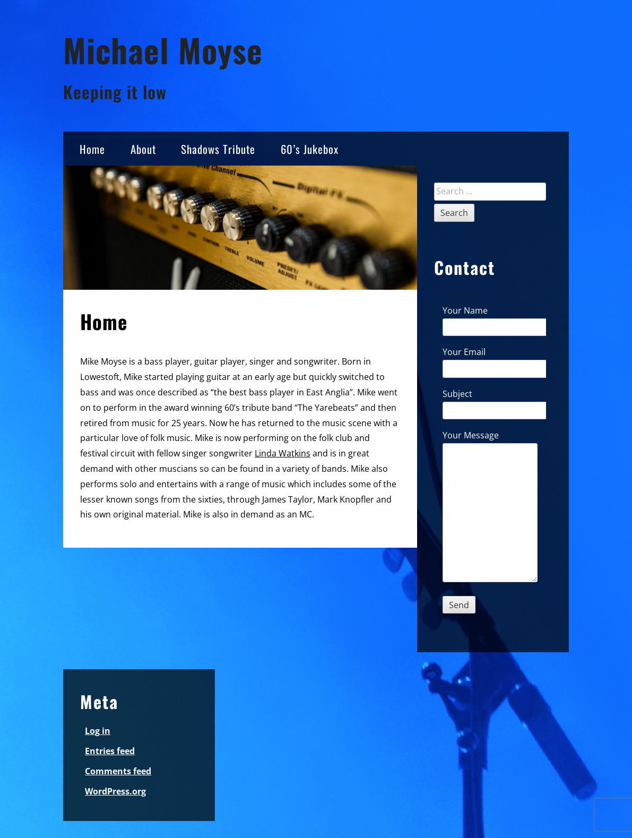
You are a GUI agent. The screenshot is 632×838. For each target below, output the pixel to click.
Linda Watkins (282, 453)
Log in (97, 731)
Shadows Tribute (218, 149)
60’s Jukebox (310, 149)
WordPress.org (115, 791)
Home (92, 149)
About (143, 149)
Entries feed (110, 751)
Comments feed (118, 771)
